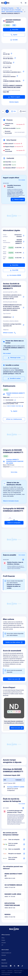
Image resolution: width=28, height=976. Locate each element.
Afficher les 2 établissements (14, 419)
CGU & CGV (9, 970)
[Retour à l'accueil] (14, 929)
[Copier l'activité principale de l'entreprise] (23, 307)
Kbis (13, 111)
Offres (2, 937)
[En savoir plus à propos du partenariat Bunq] (24, 844)
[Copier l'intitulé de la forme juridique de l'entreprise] (23, 235)
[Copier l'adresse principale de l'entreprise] (23, 80)
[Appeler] (14, 35)
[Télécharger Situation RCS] (23, 247)
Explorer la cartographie (14, 522)
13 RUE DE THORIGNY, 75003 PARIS (12, 81)
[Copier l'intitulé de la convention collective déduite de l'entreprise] (23, 324)
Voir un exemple (22, 180)
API (2, 945)
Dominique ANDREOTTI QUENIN (15, 787)
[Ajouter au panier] (18, 199)
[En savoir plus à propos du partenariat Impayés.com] (24, 854)
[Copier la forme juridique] (17, 76)
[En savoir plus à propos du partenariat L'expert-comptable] (24, 849)
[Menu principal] (25, 3)
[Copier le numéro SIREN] (11, 53)
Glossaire (3, 955)
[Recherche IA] (7, 111)
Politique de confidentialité (6, 972)
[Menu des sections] (2, 111)
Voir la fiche (14, 472)
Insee (4, 92)
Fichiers (3, 940)
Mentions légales (14, 102)
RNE (8, 92)
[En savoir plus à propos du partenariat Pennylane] (24, 858)
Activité (23, 111)
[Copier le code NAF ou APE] (23, 71)
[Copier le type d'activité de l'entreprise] (13, 317)
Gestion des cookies (18, 970)
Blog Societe (4, 963)
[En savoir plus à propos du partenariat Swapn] (24, 839)
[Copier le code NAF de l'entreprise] (23, 296)
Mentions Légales (17, 972)
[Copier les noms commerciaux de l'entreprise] (23, 241)
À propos (3, 970)
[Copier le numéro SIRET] (15, 58)
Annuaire (3, 942)
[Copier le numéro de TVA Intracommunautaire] (13, 62)
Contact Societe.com (6, 952)
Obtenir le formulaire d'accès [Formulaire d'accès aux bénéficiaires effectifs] (11, 501)
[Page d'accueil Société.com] (5, 2)
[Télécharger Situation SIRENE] (23, 252)
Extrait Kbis (14, 30)
